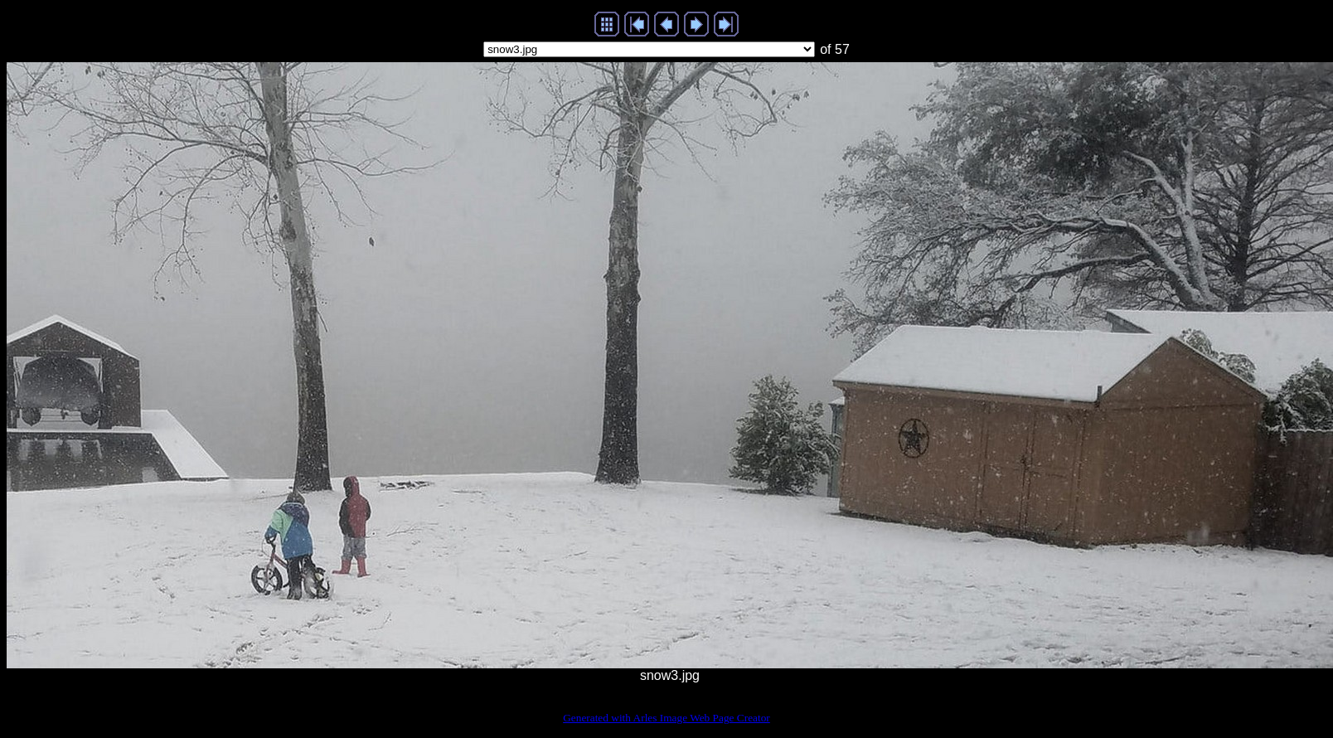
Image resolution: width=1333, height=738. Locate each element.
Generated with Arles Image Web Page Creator (666, 717)
